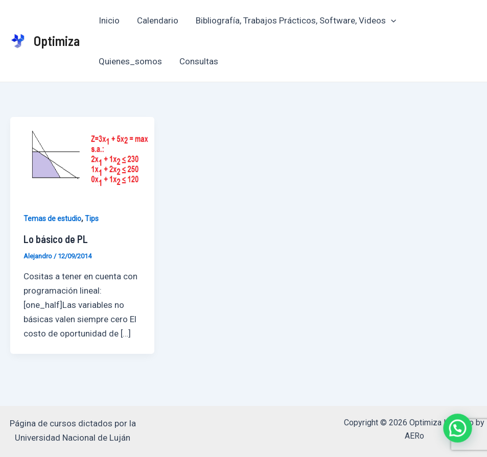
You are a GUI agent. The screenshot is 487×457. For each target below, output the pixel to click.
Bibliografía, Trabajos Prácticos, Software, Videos (296, 20)
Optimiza (57, 41)
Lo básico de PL (56, 239)
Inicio (109, 20)
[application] (391, 20)
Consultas (198, 61)
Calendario (157, 20)
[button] (459, 433)
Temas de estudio (52, 218)
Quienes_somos (130, 61)
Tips (92, 218)
